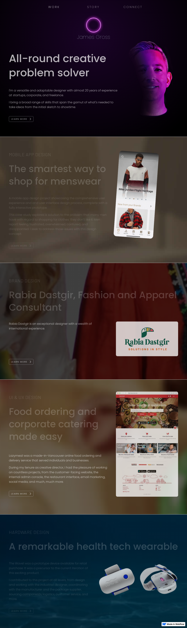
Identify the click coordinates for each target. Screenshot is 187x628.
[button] (54, 7)
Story (93, 7)
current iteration (72, 568)
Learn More (19, 119)
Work (54, 7)
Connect (132, 7)
